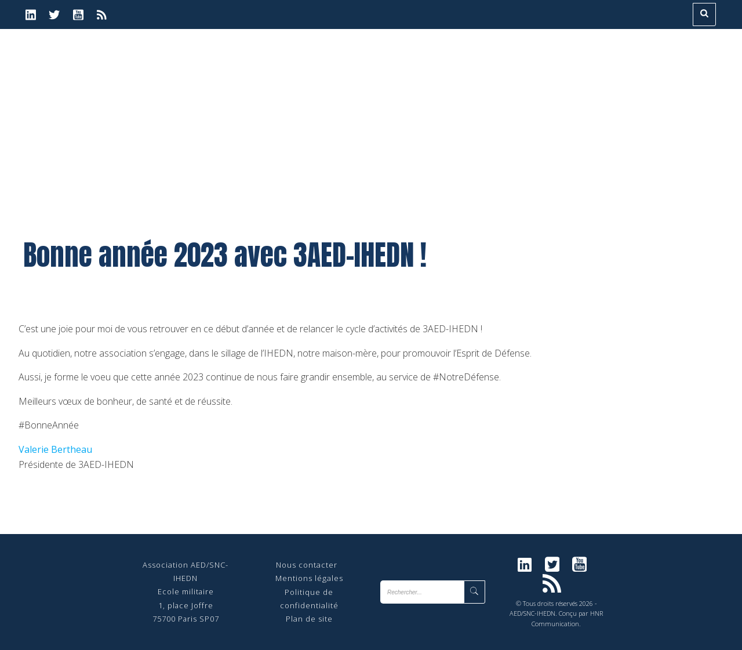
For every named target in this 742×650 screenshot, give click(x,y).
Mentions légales (309, 578)
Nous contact (302, 565)
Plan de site (309, 618)
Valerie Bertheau (55, 449)
